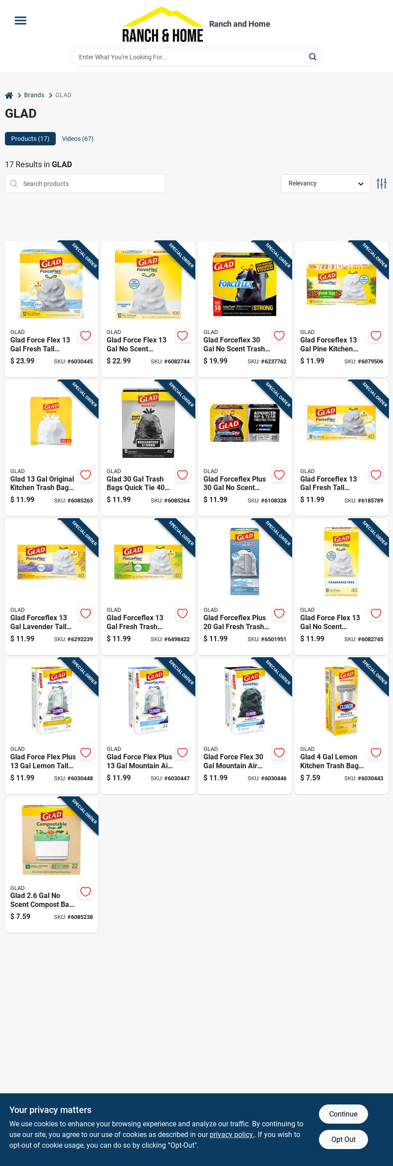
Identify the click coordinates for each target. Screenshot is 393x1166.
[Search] (313, 56)
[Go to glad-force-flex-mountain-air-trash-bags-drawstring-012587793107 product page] (245, 726)
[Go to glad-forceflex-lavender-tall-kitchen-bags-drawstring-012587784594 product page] (52, 587)
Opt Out (343, 1139)
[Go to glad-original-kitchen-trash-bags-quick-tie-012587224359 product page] (52, 448)
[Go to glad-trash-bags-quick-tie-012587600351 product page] (148, 448)
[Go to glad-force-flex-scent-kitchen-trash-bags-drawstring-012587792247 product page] (342, 587)
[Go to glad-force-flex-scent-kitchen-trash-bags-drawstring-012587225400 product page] (148, 309)
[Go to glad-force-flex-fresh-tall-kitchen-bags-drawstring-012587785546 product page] (52, 309)
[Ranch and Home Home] (163, 24)
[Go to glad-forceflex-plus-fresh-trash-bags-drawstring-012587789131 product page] (245, 587)
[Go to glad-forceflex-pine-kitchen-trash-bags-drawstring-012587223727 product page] (342, 309)
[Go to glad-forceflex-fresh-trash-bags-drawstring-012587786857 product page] (148, 587)
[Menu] (20, 20)
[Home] (9, 95)
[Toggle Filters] (381, 183)
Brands (34, 95)
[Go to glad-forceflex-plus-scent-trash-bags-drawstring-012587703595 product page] (245, 448)
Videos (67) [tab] (78, 138)
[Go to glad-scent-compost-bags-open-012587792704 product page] (52, 865)
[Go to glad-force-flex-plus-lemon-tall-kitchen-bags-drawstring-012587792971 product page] (52, 726)
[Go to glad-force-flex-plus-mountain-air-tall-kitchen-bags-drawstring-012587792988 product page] (148, 726)
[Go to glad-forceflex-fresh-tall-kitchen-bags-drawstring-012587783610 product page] (342, 448)
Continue (343, 1114)
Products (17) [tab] (30, 138)
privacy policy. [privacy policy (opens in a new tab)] (232, 1134)
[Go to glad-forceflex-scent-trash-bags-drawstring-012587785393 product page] (245, 309)
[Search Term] (197, 57)
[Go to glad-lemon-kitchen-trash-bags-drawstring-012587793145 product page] (342, 726)
